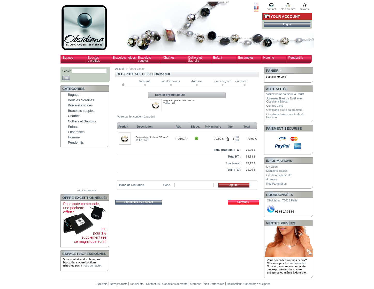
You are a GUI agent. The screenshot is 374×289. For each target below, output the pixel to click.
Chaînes (169, 57)
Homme (268, 57)
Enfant (217, 57)
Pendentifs (295, 57)
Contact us (153, 283)
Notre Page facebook (86, 190)
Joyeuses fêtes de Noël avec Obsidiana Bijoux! (284, 100)
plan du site (288, 9)
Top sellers (136, 283)
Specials (102, 283)
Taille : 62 (169, 103)
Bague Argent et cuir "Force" (179, 100)
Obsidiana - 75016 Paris (282, 200)
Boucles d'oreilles (94, 59)
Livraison (272, 166)
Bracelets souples (144, 59)
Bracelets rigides (124, 57)
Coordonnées (279, 195)
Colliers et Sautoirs (195, 59)
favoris (304, 9)
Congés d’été (274, 105)
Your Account (285, 16)
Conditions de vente (278, 175)
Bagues (68, 57)
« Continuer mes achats (138, 202)
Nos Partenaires (276, 183)
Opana (266, 283)
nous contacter (92, 265)
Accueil (119, 68)
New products (118, 283)
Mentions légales (277, 170)
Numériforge (250, 283)
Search (66, 71)
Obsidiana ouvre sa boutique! (284, 109)
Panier (272, 71)
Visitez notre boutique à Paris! (285, 94)
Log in (287, 24)
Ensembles (246, 57)
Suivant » (243, 202)
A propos (271, 179)
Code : (167, 184)
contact (271, 9)
